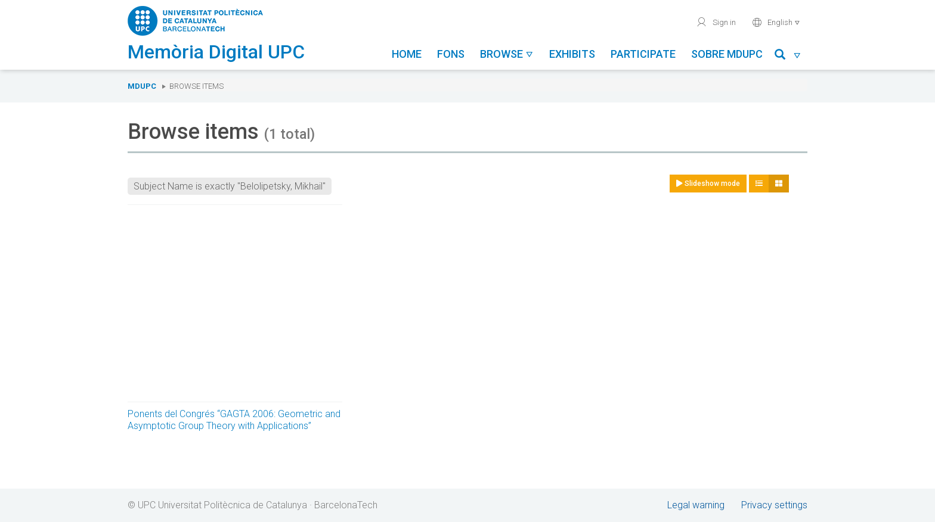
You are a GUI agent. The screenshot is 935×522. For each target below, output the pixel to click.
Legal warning (696, 505)
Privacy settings (774, 505)
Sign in (716, 22)
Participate (643, 54)
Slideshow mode (708, 183)
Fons (451, 54)
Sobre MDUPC (727, 54)
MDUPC (142, 86)
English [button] (776, 22)
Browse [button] (507, 54)
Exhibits (572, 54)
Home (407, 54)
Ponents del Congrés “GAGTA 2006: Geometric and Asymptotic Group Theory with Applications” (234, 419)
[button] (788, 56)
